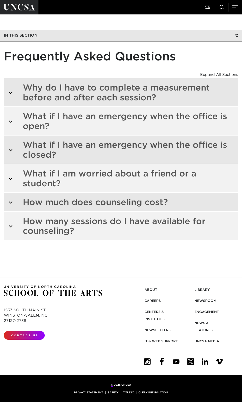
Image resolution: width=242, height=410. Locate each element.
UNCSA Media (206, 341)
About (150, 290)
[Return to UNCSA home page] (19, 7)
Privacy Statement (88, 392)
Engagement (206, 312)
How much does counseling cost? (88, 202)
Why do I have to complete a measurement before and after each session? (109, 92)
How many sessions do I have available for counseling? (106, 226)
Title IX (128, 392)
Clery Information (153, 392)
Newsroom (205, 301)
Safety (113, 392)
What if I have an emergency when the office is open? (117, 121)
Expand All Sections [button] (219, 74)
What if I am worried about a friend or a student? (102, 178)
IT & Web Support (161, 341)
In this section (20, 35)
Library (202, 290)
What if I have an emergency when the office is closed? (117, 149)
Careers (152, 301)
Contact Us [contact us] (24, 335)
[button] (208, 7)
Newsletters (157, 330)
